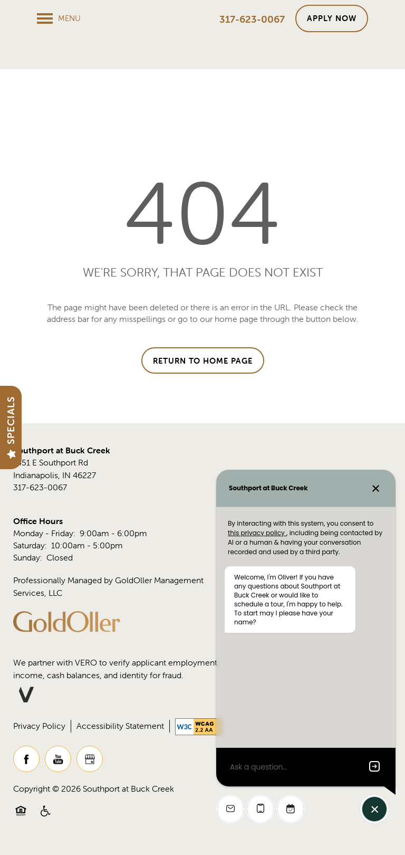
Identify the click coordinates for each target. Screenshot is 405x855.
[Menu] (59, 18)
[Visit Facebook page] (26, 765)
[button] (331, 18)
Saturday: (30, 551)
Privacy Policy (39, 731)
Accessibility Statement (120, 731)
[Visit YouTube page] (58, 765)
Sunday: (27, 563)
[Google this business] (89, 765)
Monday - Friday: (44, 539)
